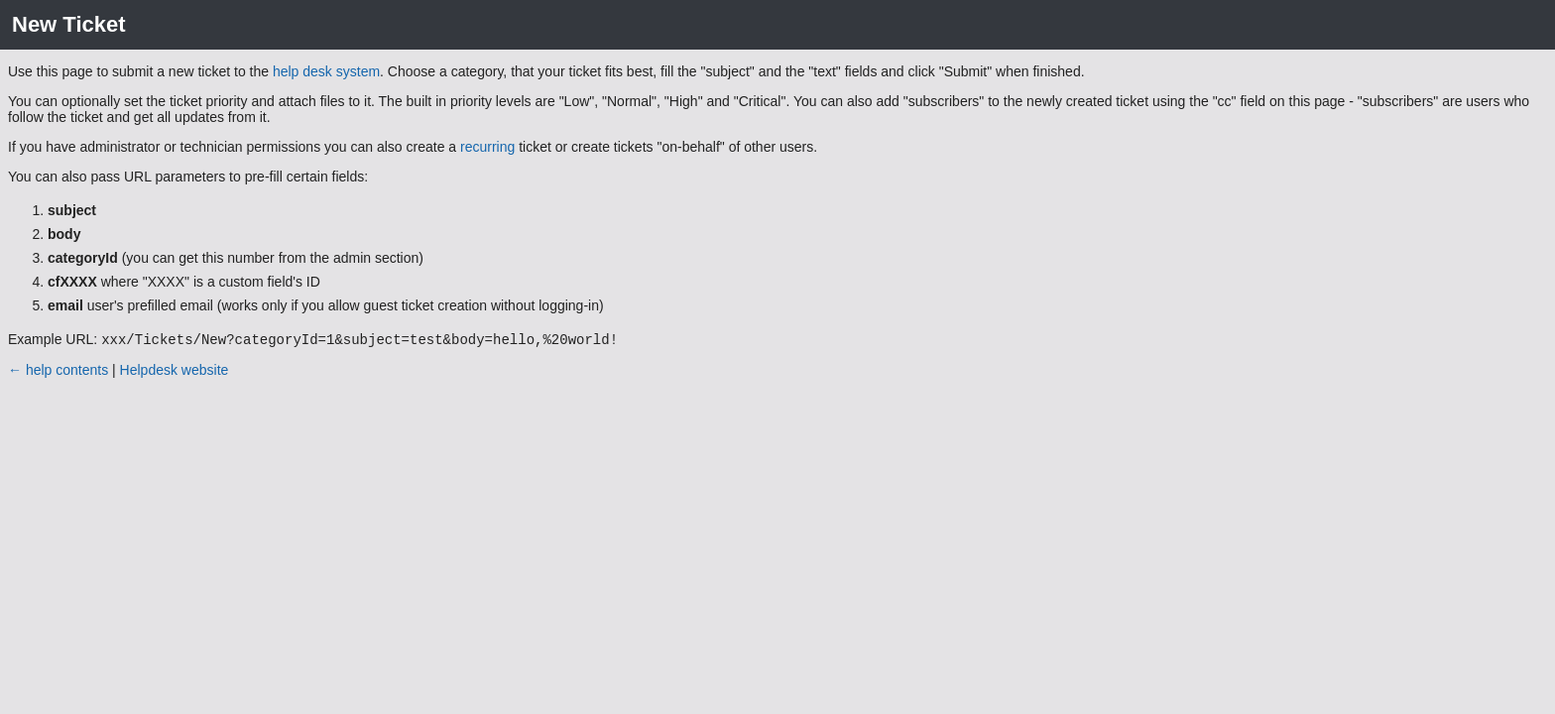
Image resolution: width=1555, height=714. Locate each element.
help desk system (326, 71)
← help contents (58, 372)
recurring (487, 147)
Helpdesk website (174, 372)
